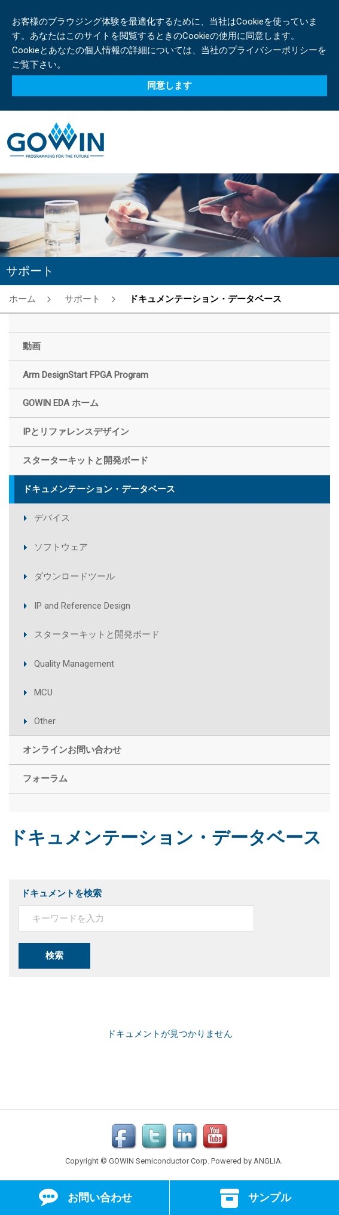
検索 (54, 955)
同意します (169, 85)
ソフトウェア (61, 547)
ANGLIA (267, 1160)
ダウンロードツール (74, 576)
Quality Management (74, 663)
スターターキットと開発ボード (97, 634)
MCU (43, 692)
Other (45, 721)
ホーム (22, 298)
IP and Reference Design (82, 605)
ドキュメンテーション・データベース (205, 298)
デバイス (52, 517)
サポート (82, 298)
